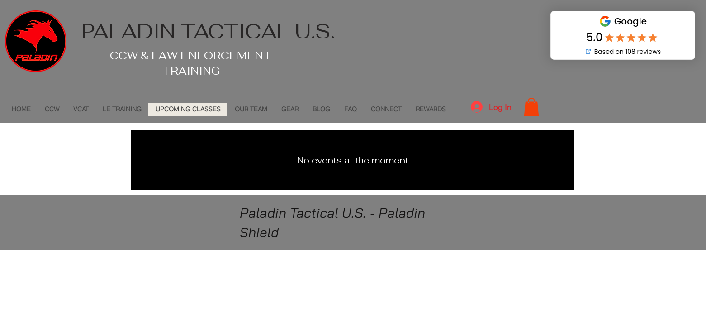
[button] (531, 107)
